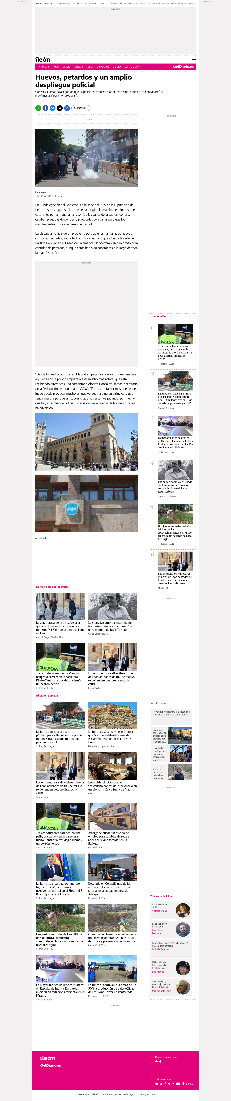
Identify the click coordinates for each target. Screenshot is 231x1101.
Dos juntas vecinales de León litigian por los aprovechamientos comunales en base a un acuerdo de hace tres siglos (175, 532)
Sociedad (78, 66)
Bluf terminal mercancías (160, 3)
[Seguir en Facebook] (165, 1083)
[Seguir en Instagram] (173, 1083)
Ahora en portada (47, 695)
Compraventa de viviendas (128, 3)
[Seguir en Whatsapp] (187, 1083)
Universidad (103, 66)
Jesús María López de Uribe (101, 746)
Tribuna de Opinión (161, 896)
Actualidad (43, 66)
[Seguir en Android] (156, 1061)
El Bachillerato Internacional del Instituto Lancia (160, 965)
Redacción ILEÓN (44, 688)
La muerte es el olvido (159, 906)
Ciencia (90, 66)
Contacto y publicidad (146, 1094)
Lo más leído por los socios (52, 586)
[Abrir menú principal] (194, 59)
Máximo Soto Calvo (161, 991)
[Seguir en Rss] (191, 1083)
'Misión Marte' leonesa (179, 3)
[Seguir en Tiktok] (183, 1083)
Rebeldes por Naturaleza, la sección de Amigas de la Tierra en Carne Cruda (171, 713)
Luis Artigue (158, 971)
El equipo (96, 1094)
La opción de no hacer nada (159, 925)
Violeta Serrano (159, 911)
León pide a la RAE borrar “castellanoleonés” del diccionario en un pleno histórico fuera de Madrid (112, 786)
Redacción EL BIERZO (98, 996)
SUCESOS (191, 3)
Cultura (66, 66)
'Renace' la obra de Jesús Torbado (67, 3)
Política (56, 66)
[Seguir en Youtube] (178, 1083)
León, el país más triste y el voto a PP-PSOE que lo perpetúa (170, 944)
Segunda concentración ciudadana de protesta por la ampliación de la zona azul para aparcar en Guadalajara (160, 736)
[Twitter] (60, 108)
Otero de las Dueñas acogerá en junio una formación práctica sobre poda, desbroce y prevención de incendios (112, 938)
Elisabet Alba (57, 637)
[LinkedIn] (67, 108)
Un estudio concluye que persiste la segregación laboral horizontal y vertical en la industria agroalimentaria (160, 754)
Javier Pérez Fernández (158, 932)
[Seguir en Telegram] (169, 1083)
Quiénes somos (82, 1094)
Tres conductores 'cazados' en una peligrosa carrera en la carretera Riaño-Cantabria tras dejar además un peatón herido (175, 352)
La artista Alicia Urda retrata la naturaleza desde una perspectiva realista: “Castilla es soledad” (158, 772)
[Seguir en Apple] (160, 1061)
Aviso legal (128, 1094)
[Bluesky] (53, 108)
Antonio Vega (42, 637)
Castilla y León (132, 66)
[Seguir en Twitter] (161, 1083)
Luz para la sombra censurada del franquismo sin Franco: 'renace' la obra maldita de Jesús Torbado (110, 626)
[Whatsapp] (38, 108)
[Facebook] (45, 108)
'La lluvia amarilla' (145, 3)
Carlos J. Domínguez (97, 633)
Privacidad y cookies (112, 1094)
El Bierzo (116, 66)
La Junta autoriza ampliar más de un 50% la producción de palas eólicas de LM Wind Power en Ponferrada (112, 988)
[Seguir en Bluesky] (156, 1083)
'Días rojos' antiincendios (89, 3)
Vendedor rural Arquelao (108, 3)
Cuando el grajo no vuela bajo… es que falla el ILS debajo (161, 984)
